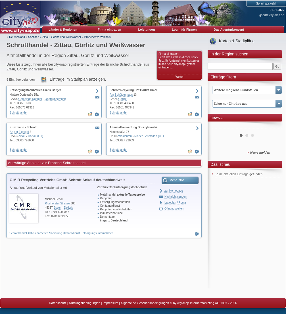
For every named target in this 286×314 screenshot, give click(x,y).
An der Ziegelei (19, 131)
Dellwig (68, 207)
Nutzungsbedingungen (84, 303)
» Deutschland (16, 37)
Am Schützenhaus (121, 94)
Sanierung (55, 233)
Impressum (110, 303)
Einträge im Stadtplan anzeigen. (78, 79)
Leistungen (146, 29)
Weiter (180, 76)
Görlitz (122, 99)
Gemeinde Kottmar (30, 99)
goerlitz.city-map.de (271, 15)
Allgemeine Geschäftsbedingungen (145, 303)
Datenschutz (57, 303)
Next (274, 126)
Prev (219, 126)
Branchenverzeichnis (97, 37)
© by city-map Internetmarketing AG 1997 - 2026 (203, 303)
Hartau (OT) (35, 136)
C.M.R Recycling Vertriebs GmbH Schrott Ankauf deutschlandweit (67, 180)
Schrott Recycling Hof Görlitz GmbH (134, 90)
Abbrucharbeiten (38, 233)
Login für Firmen (184, 29)
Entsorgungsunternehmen (97, 233)
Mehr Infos (177, 180)
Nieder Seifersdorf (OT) (149, 136)
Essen (58, 207)
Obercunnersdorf (55, 99)
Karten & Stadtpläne (236, 41)
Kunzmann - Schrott (23, 127)
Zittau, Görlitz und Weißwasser (61, 37)
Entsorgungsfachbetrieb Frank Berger (35, 90)
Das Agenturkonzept (229, 29)
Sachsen (33, 37)
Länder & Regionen (63, 29)
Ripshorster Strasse (57, 203)
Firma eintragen (109, 29)
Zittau (22, 136)
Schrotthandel (18, 112)
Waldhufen (125, 136)
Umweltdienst (71, 233)
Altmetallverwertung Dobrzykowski (133, 127)
